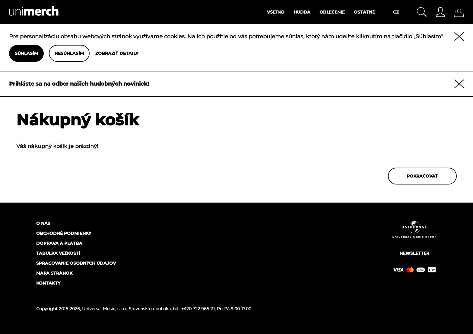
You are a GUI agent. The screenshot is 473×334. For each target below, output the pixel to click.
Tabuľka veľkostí (58, 253)
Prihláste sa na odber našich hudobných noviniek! (79, 83)
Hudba (302, 12)
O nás (43, 223)
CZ (396, 12)
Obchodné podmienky (63, 233)
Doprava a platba (59, 243)
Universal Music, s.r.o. (104, 308)
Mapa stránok (54, 273)
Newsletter (414, 253)
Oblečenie (332, 12)
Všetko (275, 12)
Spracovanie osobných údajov (76, 263)
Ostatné (364, 12)
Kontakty (48, 283)
